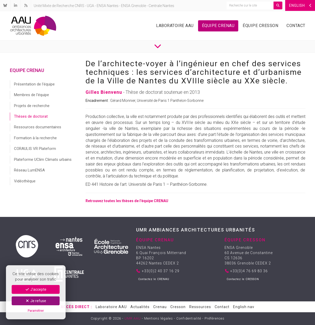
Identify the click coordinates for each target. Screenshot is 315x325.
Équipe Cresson (260, 25)
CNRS (79, 6)
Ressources (200, 307)
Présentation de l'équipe (34, 84)
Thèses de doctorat (31, 116)
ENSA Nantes (107, 6)
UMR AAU (132, 318)
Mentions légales (158, 318)
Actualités (140, 307)
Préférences (215, 318)
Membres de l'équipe (31, 94)
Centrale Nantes (161, 6)
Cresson (178, 307)
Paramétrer (36, 311)
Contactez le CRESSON (243, 279)
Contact (295, 25)
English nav (243, 307)
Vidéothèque (25, 181)
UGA (90, 6)
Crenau (160, 307)
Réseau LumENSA (29, 170)
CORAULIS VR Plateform (35, 148)
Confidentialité (188, 318)
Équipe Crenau (218, 25)
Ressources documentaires (37, 127)
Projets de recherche (32, 105)
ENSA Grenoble (133, 6)
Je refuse (35, 301)
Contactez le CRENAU (153, 279)
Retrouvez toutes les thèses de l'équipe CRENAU (127, 201)
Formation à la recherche (35, 138)
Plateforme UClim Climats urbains (43, 159)
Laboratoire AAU (175, 25)
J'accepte (35, 289)
